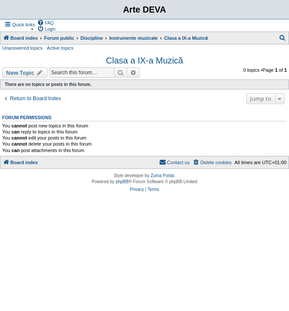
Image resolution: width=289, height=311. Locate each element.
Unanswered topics (22, 48)
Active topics (60, 48)
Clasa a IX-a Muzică (144, 60)
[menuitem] (45, 22)
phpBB (122, 181)
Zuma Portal (162, 175)
